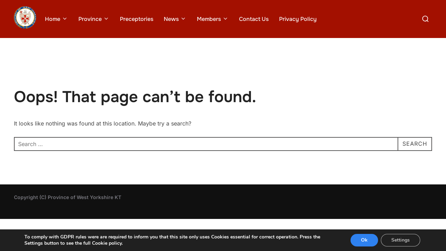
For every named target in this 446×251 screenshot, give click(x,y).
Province (93, 19)
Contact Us (254, 19)
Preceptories (136, 19)
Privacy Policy (298, 19)
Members (213, 19)
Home (56, 19)
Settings (400, 240)
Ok (364, 240)
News (175, 19)
